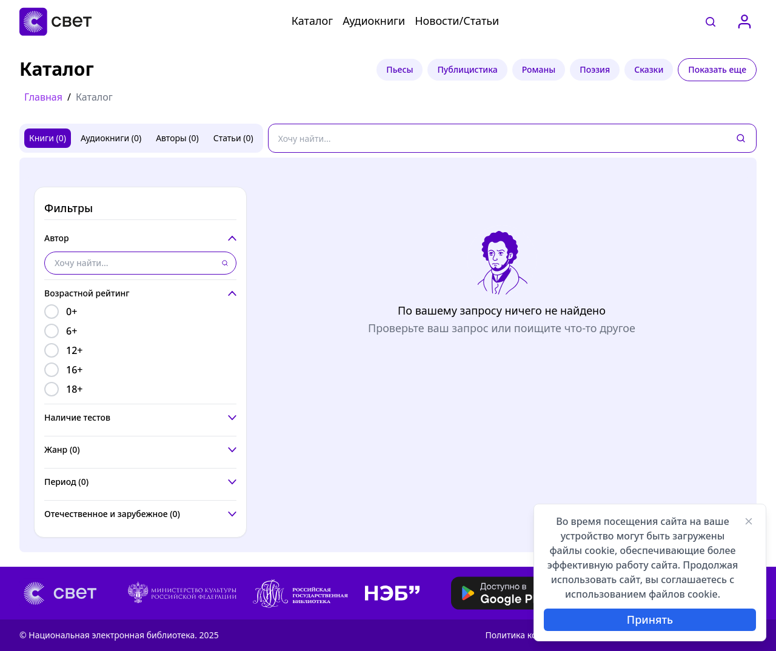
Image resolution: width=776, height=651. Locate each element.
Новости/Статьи (457, 20)
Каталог (312, 20)
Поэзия (595, 69)
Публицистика (467, 69)
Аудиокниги (374, 20)
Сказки (648, 69)
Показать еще (717, 69)
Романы (539, 69)
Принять (650, 619)
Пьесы (399, 69)
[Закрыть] (748, 521)
